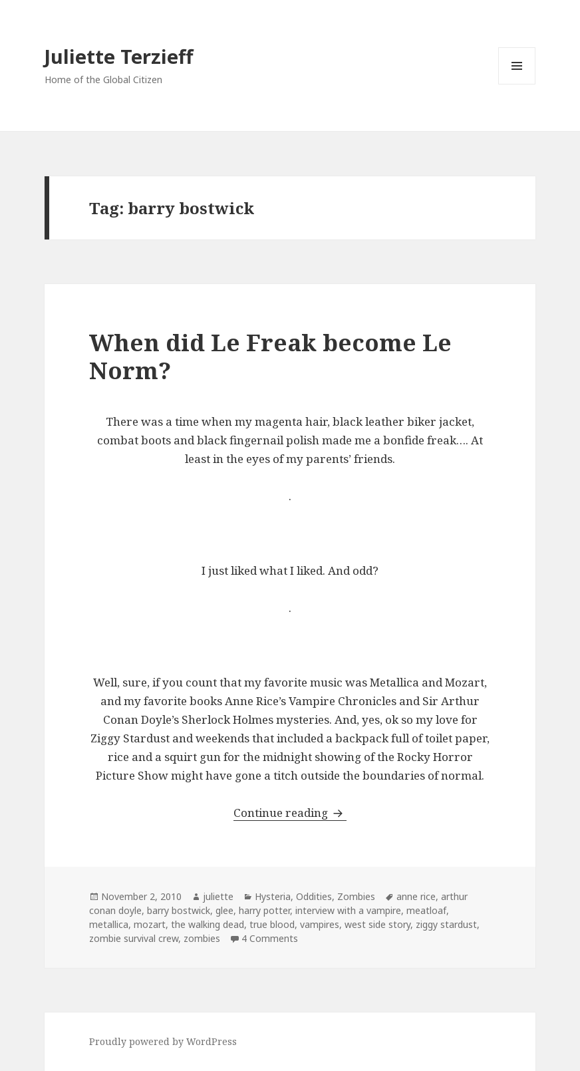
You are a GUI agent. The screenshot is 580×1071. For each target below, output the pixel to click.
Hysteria (273, 896)
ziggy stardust (446, 924)
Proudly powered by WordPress (163, 1041)
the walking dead (207, 924)
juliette (218, 896)
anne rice (416, 896)
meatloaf (426, 910)
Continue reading (290, 812)
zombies (202, 938)
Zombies (356, 896)
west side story (377, 924)
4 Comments (269, 938)
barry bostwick (178, 910)
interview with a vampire (348, 910)
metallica (108, 924)
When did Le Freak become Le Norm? (270, 356)
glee (224, 910)
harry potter (264, 910)
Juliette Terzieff (119, 56)
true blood (272, 924)
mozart (150, 924)
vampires (319, 924)
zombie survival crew (133, 938)
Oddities (314, 896)
